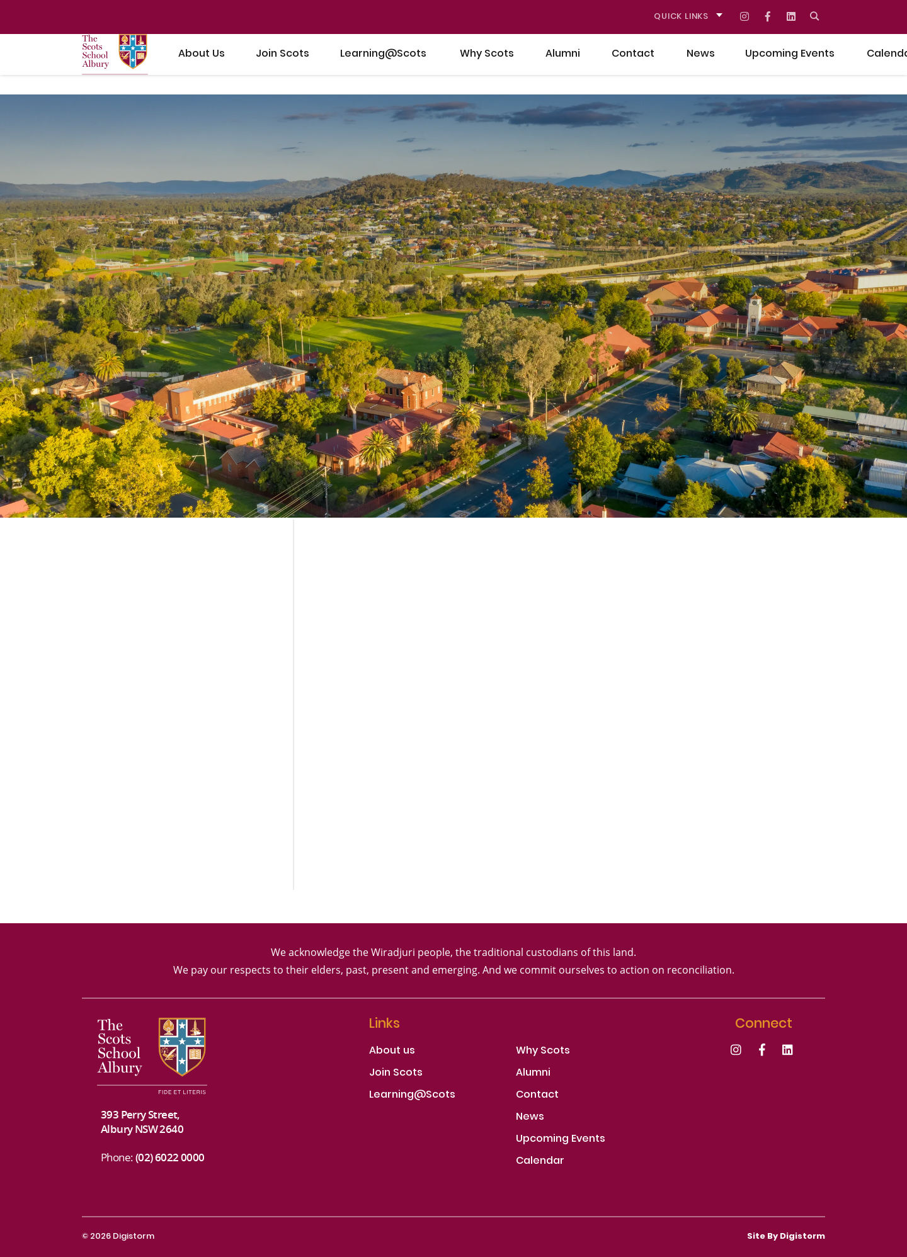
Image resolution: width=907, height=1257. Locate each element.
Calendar (540, 1161)
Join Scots (396, 1073)
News (530, 1117)
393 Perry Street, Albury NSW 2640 (142, 1121)
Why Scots (543, 1051)
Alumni (533, 1073)
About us (392, 1051)
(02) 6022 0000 (170, 1157)
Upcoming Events (560, 1139)
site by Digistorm (786, 1237)
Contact (537, 1095)
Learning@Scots (412, 1095)
